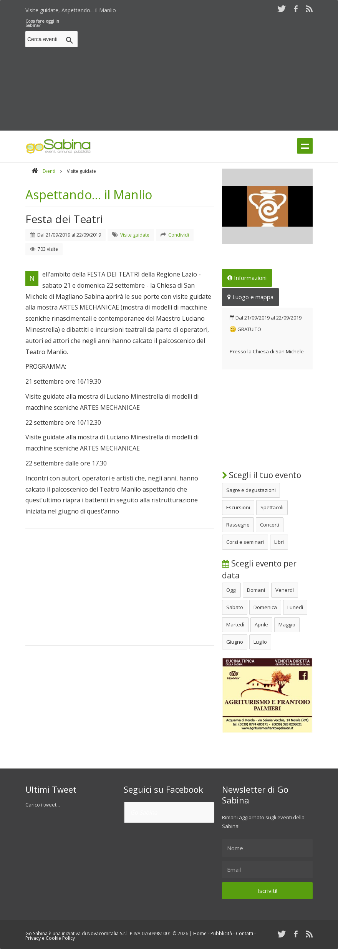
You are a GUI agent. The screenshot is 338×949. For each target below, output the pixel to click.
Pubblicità (221, 933)
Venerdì (284, 589)
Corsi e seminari (245, 541)
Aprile (261, 624)
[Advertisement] (209, 72)
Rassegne (238, 524)
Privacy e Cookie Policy (50, 938)
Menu (305, 146)
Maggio (286, 624)
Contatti (244, 933)
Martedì (235, 624)
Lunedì (295, 607)
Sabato (234, 607)
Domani (256, 589)
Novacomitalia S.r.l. (108, 933)
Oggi (231, 589)
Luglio (260, 641)
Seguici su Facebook (163, 789)
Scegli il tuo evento (261, 475)
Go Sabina (143, 812)
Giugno (234, 641)
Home (200, 933)
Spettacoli (271, 507)
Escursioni (238, 507)
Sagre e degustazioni (251, 490)
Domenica (265, 607)
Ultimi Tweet (50, 789)
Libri (279, 541)
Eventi (49, 171)
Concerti (269, 524)
